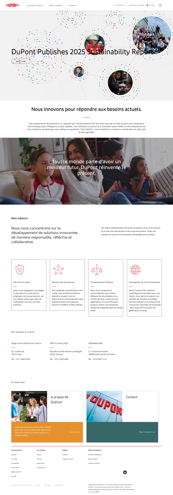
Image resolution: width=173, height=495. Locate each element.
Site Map (47, 485)
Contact (65, 455)
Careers (39, 459)
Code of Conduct (94, 463)
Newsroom (40, 463)
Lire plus (73, 432)
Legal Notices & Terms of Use (21, 485)
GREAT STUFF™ (16, 472)
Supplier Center (68, 459)
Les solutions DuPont (35, 5)
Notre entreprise (55, 5)
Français (151, 5)
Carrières (72, 5)
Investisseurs (41, 467)
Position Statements (95, 455)
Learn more (20, 61)
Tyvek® (13, 455)
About (39, 455)
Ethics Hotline (93, 459)
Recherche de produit (137, 5)
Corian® (14, 459)
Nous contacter (145, 432)
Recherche (120, 5)
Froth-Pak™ (15, 467)
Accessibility (59, 485)
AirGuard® (15, 463)
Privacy (37, 485)
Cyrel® (13, 476)
